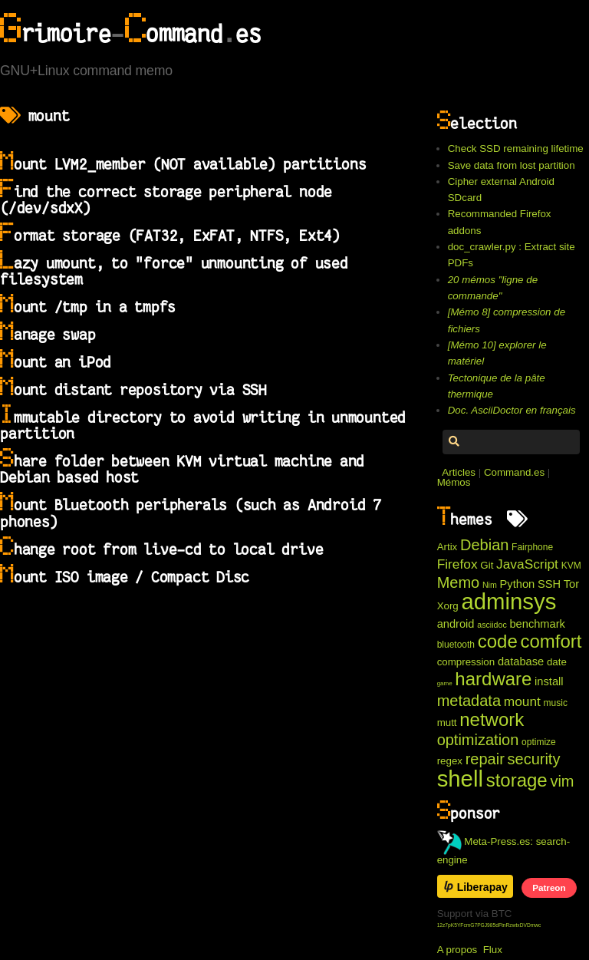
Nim (489, 584)
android (456, 624)
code (498, 641)
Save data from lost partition (511, 165)
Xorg (448, 606)
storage (517, 780)
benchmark (537, 624)
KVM (571, 565)
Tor (571, 584)
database (521, 661)
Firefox (457, 564)
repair (485, 759)
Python (517, 584)
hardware (493, 678)
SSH (549, 584)
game (444, 683)
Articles (458, 472)
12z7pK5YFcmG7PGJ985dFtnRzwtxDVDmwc (489, 925)
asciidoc (492, 624)
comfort (550, 641)
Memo (458, 582)
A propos (457, 950)
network (491, 719)
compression (466, 662)
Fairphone (532, 547)
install (549, 681)
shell (460, 778)
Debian (484, 544)
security (534, 759)
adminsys (508, 601)
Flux (492, 950)
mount (522, 701)
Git (486, 565)
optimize (539, 742)
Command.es (514, 472)
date (557, 662)
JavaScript (527, 564)
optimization (478, 739)
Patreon (548, 887)
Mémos (454, 482)
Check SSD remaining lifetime (516, 148)
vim (562, 781)
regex (449, 761)
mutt (447, 722)
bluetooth (456, 644)
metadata (469, 700)
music (556, 703)
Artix (447, 547)
